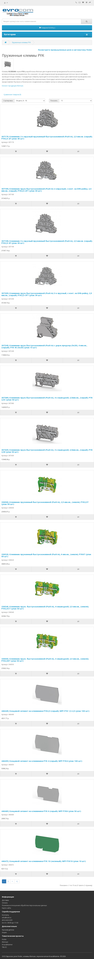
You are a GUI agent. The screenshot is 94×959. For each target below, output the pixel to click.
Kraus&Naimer (7, 944)
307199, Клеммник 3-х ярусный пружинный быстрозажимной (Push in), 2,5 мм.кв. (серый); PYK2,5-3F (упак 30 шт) (46, 242)
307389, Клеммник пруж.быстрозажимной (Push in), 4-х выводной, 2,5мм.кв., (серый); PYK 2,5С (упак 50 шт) (47, 398)
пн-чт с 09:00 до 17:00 (10, 923)
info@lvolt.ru (6, 917)
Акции (4, 932)
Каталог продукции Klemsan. (13, 86)
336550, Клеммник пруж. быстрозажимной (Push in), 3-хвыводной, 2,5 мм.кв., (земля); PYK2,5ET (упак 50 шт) (45, 659)
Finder (4, 939)
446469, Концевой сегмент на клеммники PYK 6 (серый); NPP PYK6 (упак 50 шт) (41, 811)
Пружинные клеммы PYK (21, 42)
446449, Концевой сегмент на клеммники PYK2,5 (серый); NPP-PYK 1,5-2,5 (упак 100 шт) (45, 711)
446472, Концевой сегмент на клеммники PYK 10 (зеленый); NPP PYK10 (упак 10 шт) (43, 861)
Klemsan (5, 942)
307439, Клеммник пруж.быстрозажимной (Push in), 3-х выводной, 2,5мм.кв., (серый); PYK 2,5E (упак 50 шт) (47, 451)
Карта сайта (6, 908)
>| (17, 881)
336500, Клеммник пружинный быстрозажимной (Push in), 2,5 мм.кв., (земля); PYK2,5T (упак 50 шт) (45, 503)
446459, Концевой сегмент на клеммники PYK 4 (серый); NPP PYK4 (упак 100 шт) (41, 761)
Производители (8, 930)
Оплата (4, 903)
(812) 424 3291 (7, 920)
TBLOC (4, 947)
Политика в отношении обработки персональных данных (24, 905)
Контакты (5, 915)
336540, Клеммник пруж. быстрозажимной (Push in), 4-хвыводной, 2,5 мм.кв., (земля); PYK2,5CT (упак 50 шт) (45, 607)
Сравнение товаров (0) (12, 94)
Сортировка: (8, 101)
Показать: (54, 101)
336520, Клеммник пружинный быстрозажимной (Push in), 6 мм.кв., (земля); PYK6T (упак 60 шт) (46, 555)
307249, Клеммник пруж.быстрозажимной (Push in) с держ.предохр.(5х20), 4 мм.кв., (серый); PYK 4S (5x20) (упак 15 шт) (44, 346)
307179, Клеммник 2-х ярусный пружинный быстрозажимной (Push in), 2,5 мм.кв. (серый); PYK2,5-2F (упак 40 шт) (46, 137)
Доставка (5, 900)
